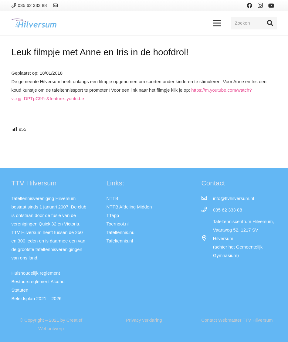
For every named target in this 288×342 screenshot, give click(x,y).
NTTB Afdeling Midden (129, 206)
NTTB (112, 198)
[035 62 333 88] (207, 210)
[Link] (56, 5)
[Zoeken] (254, 23)
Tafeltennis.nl (119, 240)
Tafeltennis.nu (120, 232)
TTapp (112, 215)
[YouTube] (271, 5)
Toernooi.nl (117, 223)
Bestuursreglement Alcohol (39, 281)
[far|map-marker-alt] (207, 238)
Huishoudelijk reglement (36, 273)
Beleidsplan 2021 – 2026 (37, 298)
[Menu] (217, 23)
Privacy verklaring (144, 320)
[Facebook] (249, 5)
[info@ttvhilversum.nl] (207, 198)
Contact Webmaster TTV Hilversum (237, 320)
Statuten (20, 290)
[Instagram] (260, 5)
